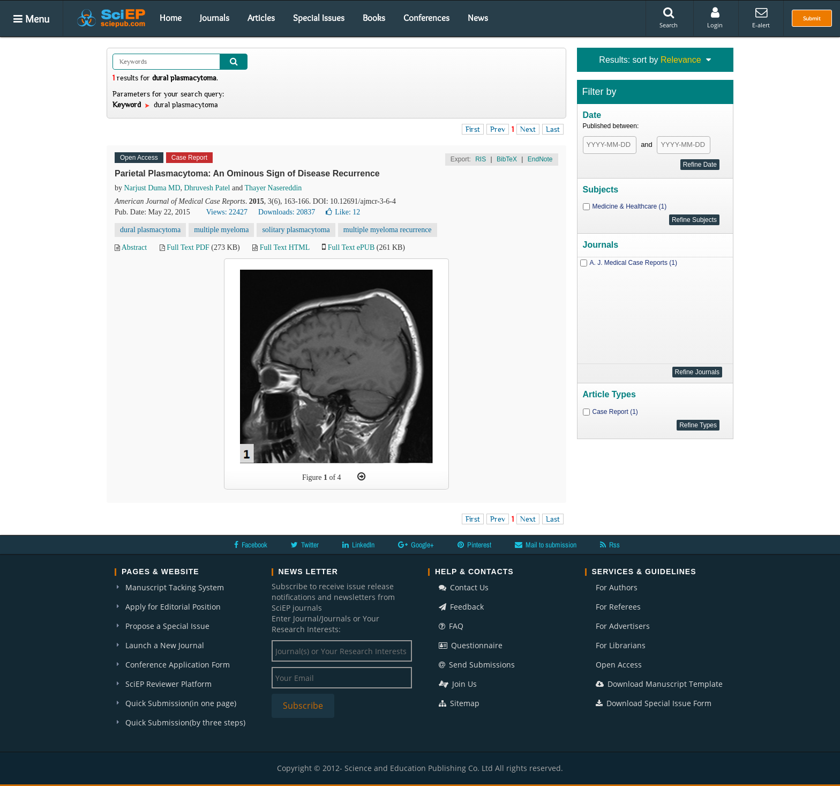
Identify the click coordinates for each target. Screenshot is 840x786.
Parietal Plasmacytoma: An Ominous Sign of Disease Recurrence (247, 173)
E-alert (761, 17)
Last (553, 129)
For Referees (618, 607)
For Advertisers (623, 626)
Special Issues (318, 17)
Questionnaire (470, 645)
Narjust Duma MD (152, 188)
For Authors (617, 587)
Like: (343, 212)
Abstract (134, 247)
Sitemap (459, 703)
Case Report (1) (615, 412)
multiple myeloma (221, 230)
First (473, 129)
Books (374, 17)
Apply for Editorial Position (173, 607)
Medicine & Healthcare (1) (629, 206)
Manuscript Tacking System (174, 587)
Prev (497, 129)
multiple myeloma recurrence (387, 230)
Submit (812, 18)
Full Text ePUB (351, 247)
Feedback (461, 607)
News (478, 17)
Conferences (426, 17)
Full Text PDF (188, 247)
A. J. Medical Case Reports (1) (633, 262)
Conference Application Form (177, 664)
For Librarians (621, 645)
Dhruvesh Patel (207, 188)
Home (171, 17)
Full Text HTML (285, 247)
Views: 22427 (227, 212)
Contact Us (464, 587)
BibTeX (507, 159)
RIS (480, 159)
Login (715, 17)
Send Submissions (477, 664)
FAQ (451, 626)
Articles (261, 17)
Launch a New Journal (164, 645)
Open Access (619, 664)
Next (528, 129)
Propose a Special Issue (167, 626)
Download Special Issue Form (653, 703)
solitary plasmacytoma (295, 230)
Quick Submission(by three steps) (185, 722)
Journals (214, 17)
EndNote (540, 159)
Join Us (458, 684)
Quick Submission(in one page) (180, 703)
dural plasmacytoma (150, 230)
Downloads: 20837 (286, 212)
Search (668, 17)
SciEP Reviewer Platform (168, 684)
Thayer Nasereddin (273, 188)
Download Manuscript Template (659, 684)
